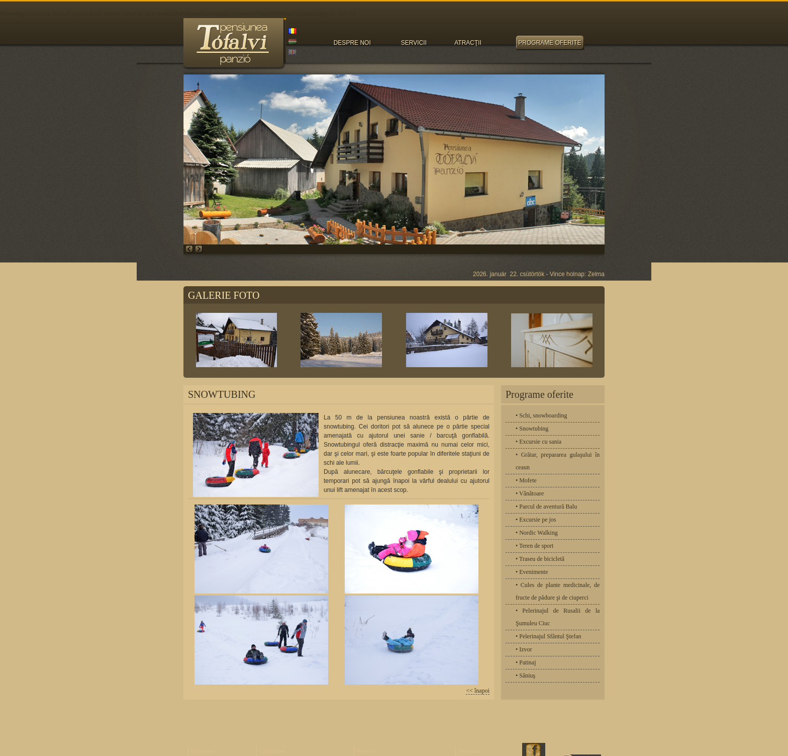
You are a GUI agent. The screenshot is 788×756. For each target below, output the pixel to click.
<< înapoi (477, 690)
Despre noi (203, 751)
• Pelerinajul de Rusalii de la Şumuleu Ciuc (558, 617)
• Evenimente (532, 571)
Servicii (365, 751)
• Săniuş (525, 675)
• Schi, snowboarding (541, 415)
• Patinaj (526, 662)
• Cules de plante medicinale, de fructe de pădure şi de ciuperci (558, 591)
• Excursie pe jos (536, 519)
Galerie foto (272, 751)
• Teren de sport (534, 545)
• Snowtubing (532, 428)
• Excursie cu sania (538, 441)
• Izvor (524, 649)
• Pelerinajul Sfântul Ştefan (548, 636)
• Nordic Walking (537, 532)
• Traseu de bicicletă (540, 558)
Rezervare (469, 751)
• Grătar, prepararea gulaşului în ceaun (558, 461)
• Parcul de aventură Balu (546, 506)
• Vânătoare (530, 493)
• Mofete (526, 480)
